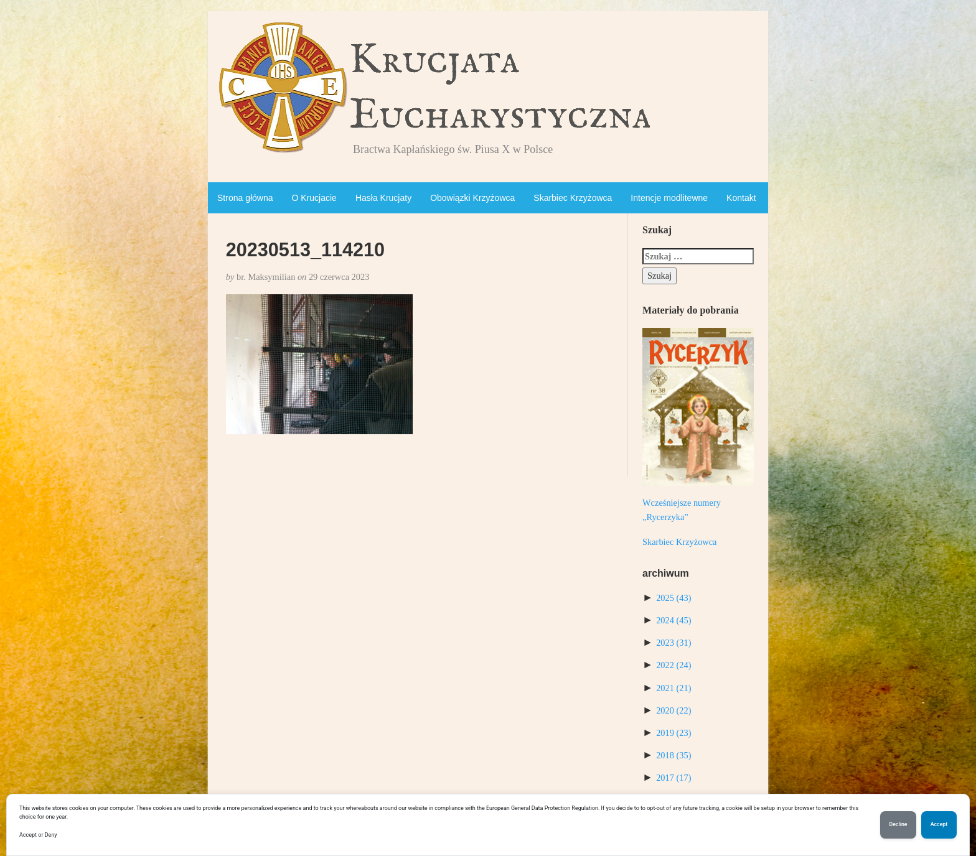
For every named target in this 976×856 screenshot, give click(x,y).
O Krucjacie (314, 198)
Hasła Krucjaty (383, 198)
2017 (673, 778)
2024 (673, 620)
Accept (939, 825)
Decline (898, 825)
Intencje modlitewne (669, 198)
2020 (673, 710)
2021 (673, 688)
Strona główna (245, 198)
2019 (673, 733)
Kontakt (741, 198)
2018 (673, 755)
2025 (673, 598)
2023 (673, 643)
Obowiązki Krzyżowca (472, 198)
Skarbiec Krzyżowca (572, 198)
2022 (673, 665)
